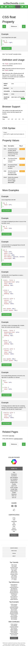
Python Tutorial (14, 571)
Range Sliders (13, 490)
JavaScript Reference (14, 587)
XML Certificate (14, 634)
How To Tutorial (14, 568)
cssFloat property (18, 438)
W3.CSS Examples (14, 612)
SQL (14, 523)
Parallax (14, 484)
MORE (11, 6)
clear (21, 75)
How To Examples (14, 608)
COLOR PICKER (14, 457)
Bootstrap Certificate (14, 633)
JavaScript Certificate (14, 626)
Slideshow (14, 494)
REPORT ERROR (14, 548)
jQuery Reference (13, 596)
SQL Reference (14, 588)
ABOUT (14, 556)
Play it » (22, 149)
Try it (23, 98)
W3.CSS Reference (14, 591)
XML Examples (14, 619)
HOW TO (14, 468)
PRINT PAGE (14, 550)
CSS (14, 519)
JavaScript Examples (14, 607)
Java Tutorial (14, 578)
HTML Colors (14, 595)
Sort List (14, 497)
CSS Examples (14, 605)
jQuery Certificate (14, 630)
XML (14, 531)
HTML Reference (14, 584)
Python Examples (14, 611)
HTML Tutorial (14, 564)
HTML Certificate (14, 624)
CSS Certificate (14, 625)
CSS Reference (14, 586)
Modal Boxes (14, 480)
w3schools (14, 2)
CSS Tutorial (14, 566)
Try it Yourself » (6, 48)
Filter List (14, 495)
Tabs (14, 472)
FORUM (14, 553)
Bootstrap (14, 529)
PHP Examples (14, 615)
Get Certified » (14, 638)
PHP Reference (14, 594)
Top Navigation (14, 479)
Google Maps (14, 489)
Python (14, 524)
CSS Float (11, 435)
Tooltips (14, 492)
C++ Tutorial (14, 579)
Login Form (14, 485)
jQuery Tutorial (14, 576)
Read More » (14, 535)
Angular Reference (14, 599)
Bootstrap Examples (14, 613)
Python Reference (14, 590)
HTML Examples (14, 604)
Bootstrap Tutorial (13, 574)
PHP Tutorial (14, 575)
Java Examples (14, 617)
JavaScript (14, 521)
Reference (14, 26)
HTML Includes (14, 487)
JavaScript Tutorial (14, 567)
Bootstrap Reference (14, 592)
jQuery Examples (14, 616)
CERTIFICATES (14, 515)
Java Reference (14, 598)
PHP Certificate (14, 632)
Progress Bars (14, 482)
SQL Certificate (14, 628)
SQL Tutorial (13, 570)
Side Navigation (14, 477)
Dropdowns (14, 474)
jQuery (14, 528)
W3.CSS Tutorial (14, 572)
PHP (14, 526)
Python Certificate (14, 629)
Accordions (14, 475)
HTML (14, 518)
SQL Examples (14, 609)
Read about (19, 91)
